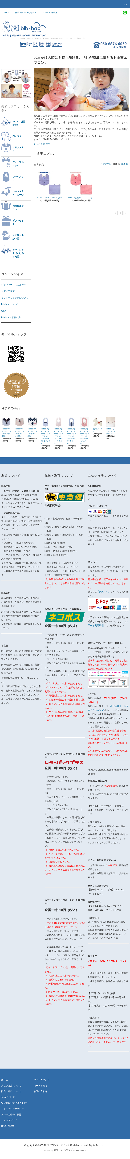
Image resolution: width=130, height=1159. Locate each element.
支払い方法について (11, 1085)
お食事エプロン (46, 144)
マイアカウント (41, 1080)
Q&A (3, 311)
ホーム (6, 12)
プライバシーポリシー (12, 1108)
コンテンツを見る (48, 12)
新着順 (124, 164)
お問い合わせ (40, 1091)
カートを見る (40, 1085)
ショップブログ (9, 1120)
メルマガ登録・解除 (11, 1114)
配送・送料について (11, 1091)
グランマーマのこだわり (13, 284)
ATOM (11, 1126)
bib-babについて (9, 304)
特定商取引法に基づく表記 (14, 1103)
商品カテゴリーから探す (23, 12)
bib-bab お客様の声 (11, 317)
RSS (3, 1126)
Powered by (65, 1150)
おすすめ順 (106, 164)
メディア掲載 (8, 291)
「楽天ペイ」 (103, 591)
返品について (8, 1097)
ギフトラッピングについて (14, 297)
